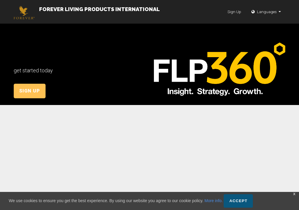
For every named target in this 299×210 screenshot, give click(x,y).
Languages (264, 17)
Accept (238, 201)
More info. (213, 200)
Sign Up (234, 17)
